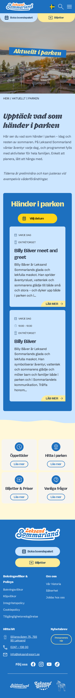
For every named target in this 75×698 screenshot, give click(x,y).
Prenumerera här (61, 639)
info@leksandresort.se (25, 654)
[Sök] (61, 6)
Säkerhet (52, 590)
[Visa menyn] (69, 6)
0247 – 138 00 (19, 647)
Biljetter (56, 18)
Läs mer (19, 464)
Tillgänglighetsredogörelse (20, 616)
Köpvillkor (9, 596)
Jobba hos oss (55, 597)
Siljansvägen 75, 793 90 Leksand (23, 638)
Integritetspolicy (14, 603)
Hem (6, 98)
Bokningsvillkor (13, 589)
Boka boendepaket (19, 18)
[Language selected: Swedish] (52, 6)
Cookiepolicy (11, 609)
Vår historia (53, 584)
